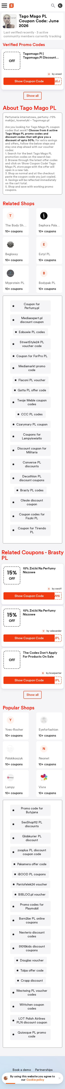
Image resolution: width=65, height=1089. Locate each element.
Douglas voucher (32, 925)
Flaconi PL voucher (31, 372)
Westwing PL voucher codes (31, 958)
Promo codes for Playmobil (32, 875)
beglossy (11, 254)
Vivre (42, 768)
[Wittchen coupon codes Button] (30, 970)
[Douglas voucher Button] (30, 926)
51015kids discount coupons (32, 913)
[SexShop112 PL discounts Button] (30, 799)
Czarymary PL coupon (31, 416)
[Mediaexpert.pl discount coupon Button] (30, 316)
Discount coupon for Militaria (31, 442)
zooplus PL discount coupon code (32, 821)
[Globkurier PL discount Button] (30, 809)
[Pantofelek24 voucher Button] (30, 853)
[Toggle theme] (60, 5)
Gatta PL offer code (32, 382)
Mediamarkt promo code (31, 362)
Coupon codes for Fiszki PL (32, 500)
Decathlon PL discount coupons (32, 466)
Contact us (33, 1043)
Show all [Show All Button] (32, 95)
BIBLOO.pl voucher (32, 863)
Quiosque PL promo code (32, 996)
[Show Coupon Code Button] (29, 81)
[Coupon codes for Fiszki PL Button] (30, 501)
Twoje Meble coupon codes (32, 394)
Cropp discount (32, 946)
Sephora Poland (49, 225)
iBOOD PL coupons (32, 843)
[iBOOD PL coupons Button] (30, 843)
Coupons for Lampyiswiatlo (32, 428)
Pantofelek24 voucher (31, 853)
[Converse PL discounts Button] (30, 454)
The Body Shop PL (18, 225)
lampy (10, 768)
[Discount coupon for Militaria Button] (30, 442)
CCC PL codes (32, 406)
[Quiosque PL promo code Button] (30, 996)
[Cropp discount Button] (30, 946)
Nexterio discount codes (31, 901)
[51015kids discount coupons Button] (30, 913)
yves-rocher (14, 710)
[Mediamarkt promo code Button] (30, 362)
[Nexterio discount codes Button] (30, 901)
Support (49, 1043)
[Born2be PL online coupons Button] (30, 889)
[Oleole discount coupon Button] (30, 489)
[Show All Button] (32, 676)
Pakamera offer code (31, 833)
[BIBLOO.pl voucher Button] (30, 863)
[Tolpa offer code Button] (30, 936)
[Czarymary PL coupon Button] (30, 416)
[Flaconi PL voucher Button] (30, 372)
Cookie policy (35, 1079)
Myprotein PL (14, 282)
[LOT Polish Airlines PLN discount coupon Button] (30, 982)
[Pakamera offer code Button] (30, 833)
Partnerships (44, 1031)
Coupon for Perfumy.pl (32, 304)
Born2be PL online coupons (32, 889)
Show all (32, 675)
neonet (44, 739)
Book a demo (21, 1031)
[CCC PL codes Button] (30, 406)
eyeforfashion (48, 710)
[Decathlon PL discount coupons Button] (30, 466)
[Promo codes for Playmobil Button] (30, 875)
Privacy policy (35, 1066)
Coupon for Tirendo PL (31, 513)
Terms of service (53, 1066)
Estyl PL (44, 254)
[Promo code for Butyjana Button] (30, 789)
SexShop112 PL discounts (32, 799)
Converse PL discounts (31, 454)
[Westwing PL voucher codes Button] (30, 958)
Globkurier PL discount (32, 809)
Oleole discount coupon (32, 488)
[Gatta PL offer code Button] (30, 382)
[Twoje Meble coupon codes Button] (30, 394)
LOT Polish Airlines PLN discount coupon (32, 982)
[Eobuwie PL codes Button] (30, 328)
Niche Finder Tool (34, 1036)
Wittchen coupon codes (32, 970)
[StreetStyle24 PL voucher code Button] (30, 340)
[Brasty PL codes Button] (30, 478)
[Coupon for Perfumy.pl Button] (30, 304)
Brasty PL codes (32, 478)
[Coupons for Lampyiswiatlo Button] (30, 428)
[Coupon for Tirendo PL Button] (30, 513)
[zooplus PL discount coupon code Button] (30, 821)
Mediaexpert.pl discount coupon (32, 316)
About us (16, 1043)
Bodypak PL (47, 282)
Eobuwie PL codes (32, 328)
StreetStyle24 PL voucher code (32, 340)
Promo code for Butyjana (31, 789)
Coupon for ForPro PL (31, 352)
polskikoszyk (14, 739)
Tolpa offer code (32, 936)
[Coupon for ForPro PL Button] (30, 352)
